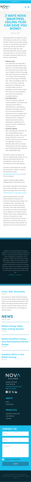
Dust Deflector (10, 416)
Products (11, 410)
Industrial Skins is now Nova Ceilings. (15, 192)
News (7, 402)
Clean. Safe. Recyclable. (14, 291)
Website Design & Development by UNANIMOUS (13, 476)
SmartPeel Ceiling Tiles (13, 413)
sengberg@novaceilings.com (12, 174)
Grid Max (8, 418)
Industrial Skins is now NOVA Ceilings (13, 355)
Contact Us (15, 2)
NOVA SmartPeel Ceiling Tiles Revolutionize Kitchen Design (15, 342)
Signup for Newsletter (12, 459)
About (9, 398)
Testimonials (9, 404)
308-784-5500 (12, 388)
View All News (6, 319)
